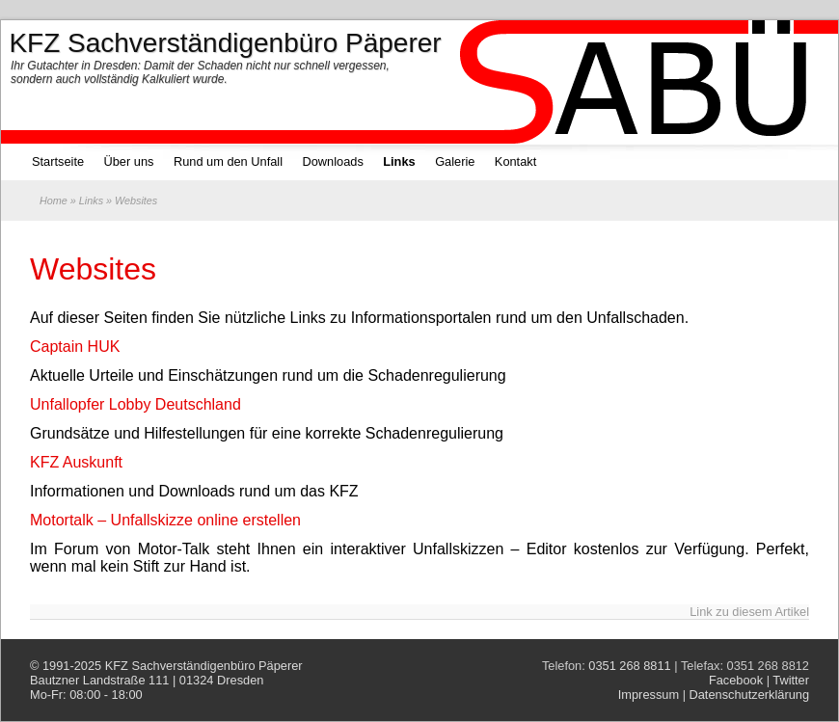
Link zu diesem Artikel (749, 611)
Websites (93, 269)
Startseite (58, 161)
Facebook (736, 680)
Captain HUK (75, 346)
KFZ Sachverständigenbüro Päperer (204, 665)
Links (399, 161)
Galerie (454, 161)
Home (54, 200)
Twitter (790, 680)
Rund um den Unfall (228, 161)
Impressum (648, 694)
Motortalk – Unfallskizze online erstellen (165, 520)
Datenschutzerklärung (749, 694)
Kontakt (515, 161)
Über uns (129, 161)
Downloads (332, 161)
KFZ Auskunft (76, 462)
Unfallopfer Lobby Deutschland (135, 404)
